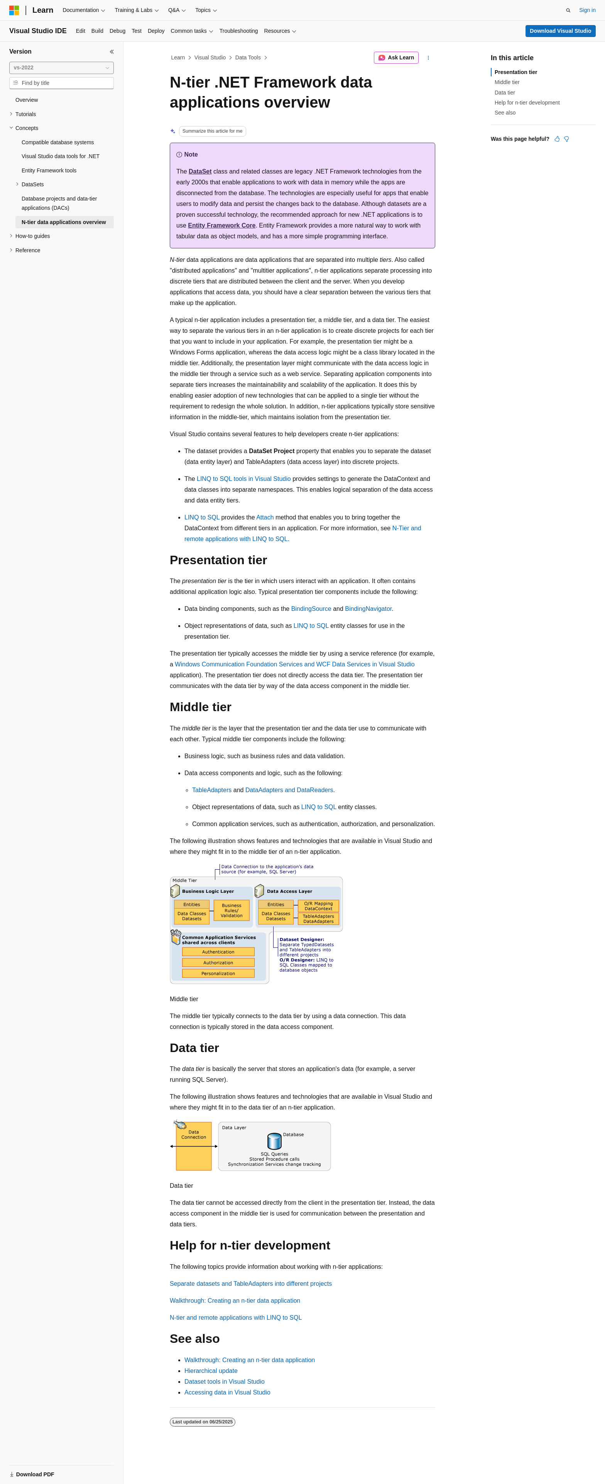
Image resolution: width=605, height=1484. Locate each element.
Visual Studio (210, 57)
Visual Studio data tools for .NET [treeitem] (61, 156)
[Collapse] (112, 52)
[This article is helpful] (557, 138)
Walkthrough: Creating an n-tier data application (235, 1300)
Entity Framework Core (221, 225)
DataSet (200, 171)
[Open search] (568, 10)
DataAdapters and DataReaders (289, 790)
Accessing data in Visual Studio (227, 1392)
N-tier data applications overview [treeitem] (64, 222)
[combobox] (61, 68)
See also (505, 113)
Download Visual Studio (560, 31)
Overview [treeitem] (26, 100)
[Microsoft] (14, 10)
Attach (265, 517)
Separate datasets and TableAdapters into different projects (251, 1283)
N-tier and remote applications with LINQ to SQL (236, 1317)
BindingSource (311, 608)
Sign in (587, 10)
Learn (178, 57)
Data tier (505, 92)
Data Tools (248, 57)
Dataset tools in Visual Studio (224, 1381)
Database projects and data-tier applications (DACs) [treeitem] (59, 203)
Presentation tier (516, 72)
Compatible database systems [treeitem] (58, 142)
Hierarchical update (211, 1371)
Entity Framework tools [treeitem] (49, 170)
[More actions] (428, 58)
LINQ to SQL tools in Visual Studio (244, 479)
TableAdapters (212, 790)
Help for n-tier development (527, 102)
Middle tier (507, 82)
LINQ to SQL (202, 517)
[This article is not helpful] (566, 138)
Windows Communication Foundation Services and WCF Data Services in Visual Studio (294, 664)
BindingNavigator (368, 608)
